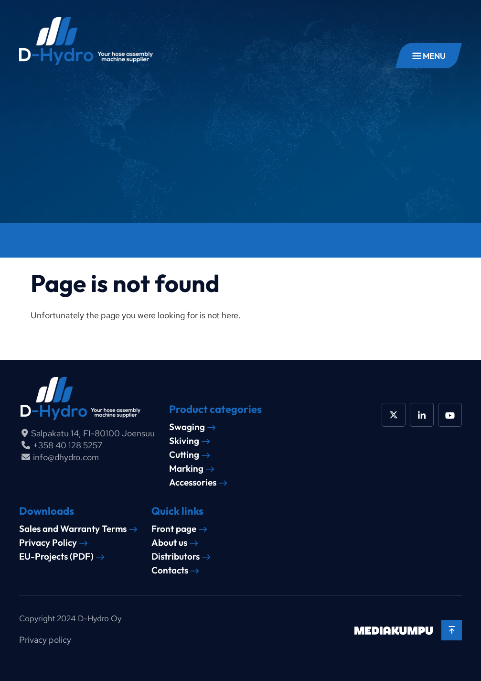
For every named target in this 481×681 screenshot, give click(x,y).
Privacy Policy (48, 542)
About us (169, 542)
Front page (173, 528)
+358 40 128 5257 (67, 445)
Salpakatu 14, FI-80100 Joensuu (93, 433)
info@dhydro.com (66, 457)
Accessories (192, 482)
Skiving (184, 440)
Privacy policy (45, 639)
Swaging (187, 427)
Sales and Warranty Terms (73, 528)
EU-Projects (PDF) (56, 556)
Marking (186, 468)
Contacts (169, 570)
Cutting (184, 454)
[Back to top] (451, 630)
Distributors (175, 556)
